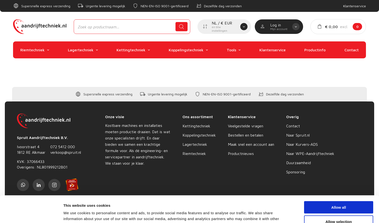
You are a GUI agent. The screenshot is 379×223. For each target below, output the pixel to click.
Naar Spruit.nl (298, 135)
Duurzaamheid (298, 163)
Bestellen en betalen (245, 135)
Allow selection (338, 195)
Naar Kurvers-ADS (302, 144)
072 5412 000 (62, 147)
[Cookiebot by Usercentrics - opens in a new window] (31, 213)
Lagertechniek (194, 144)
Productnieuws (241, 153)
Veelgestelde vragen (245, 126)
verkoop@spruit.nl (65, 152)
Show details (253, 213)
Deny (338, 209)
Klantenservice (354, 6)
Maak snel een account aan (251, 144)
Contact (293, 126)
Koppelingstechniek (199, 135)
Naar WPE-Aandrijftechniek (310, 153)
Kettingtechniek (196, 126)
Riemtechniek (194, 153)
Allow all (338, 180)
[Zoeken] (181, 26)
